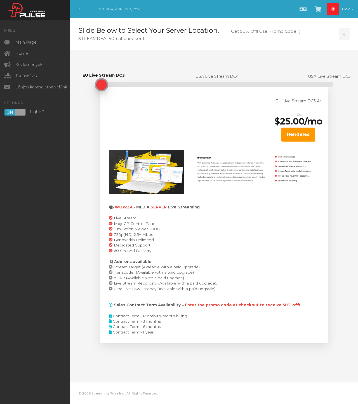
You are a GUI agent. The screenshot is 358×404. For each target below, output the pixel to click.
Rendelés (298, 134)
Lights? (24, 112)
